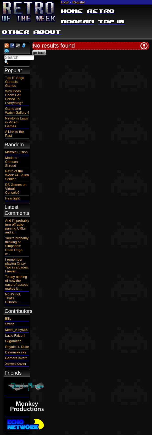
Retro (101, 11)
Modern (77, 22)
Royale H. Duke (17, 347)
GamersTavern (16, 358)
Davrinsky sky (15, 352)
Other (15, 32)
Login (65, 2)
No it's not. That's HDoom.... (13, 298)
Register (78, 2)
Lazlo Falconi (15, 335)
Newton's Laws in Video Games (16, 122)
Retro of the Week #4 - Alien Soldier (17, 175)
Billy (8, 318)
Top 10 (111, 22)
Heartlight (12, 198)
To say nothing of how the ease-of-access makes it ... (16, 282)
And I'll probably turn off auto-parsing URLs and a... (17, 226)
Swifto (9, 324)
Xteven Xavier (15, 364)
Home (72, 11)
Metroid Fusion (16, 152)
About (47, 32)
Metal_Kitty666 (16, 330)
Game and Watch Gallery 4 (17, 111)
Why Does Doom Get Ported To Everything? (14, 97)
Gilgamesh (13, 341)
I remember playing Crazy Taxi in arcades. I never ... (17, 265)
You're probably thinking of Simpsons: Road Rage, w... (16, 246)
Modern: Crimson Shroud (11, 162)
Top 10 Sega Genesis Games (14, 82)
